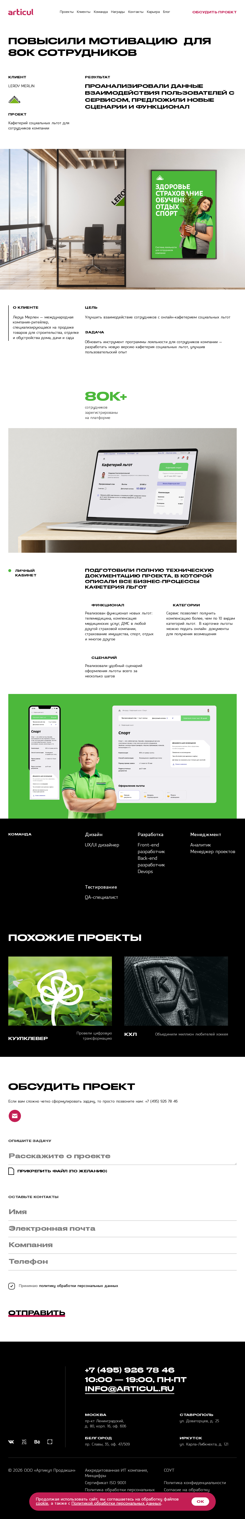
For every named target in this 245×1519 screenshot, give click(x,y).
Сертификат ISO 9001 (105, 1483)
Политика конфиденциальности (195, 1483)
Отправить (36, 1312)
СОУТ (169, 1471)
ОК (200, 1501)
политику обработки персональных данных (78, 1286)
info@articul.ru (129, 1389)
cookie (42, 1504)
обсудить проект (214, 12)
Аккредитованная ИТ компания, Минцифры (116, 1473)
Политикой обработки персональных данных (116, 1504)
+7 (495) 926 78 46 (161, 1102)
